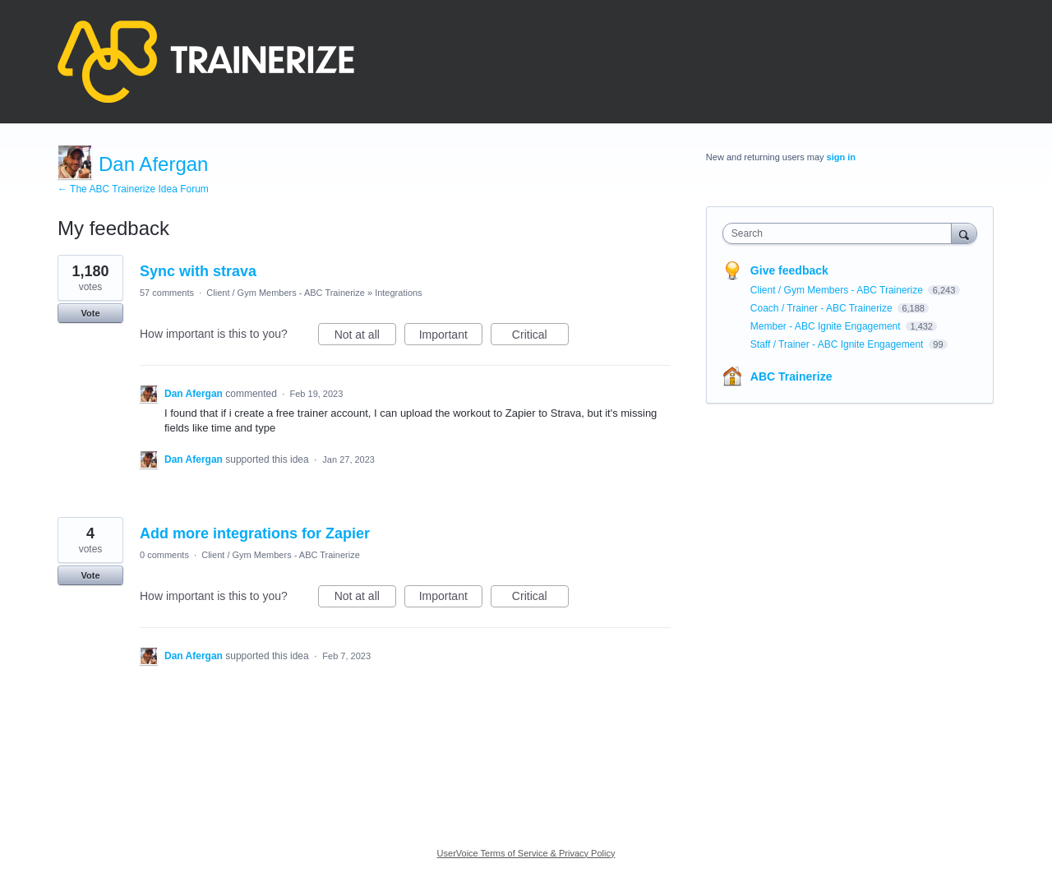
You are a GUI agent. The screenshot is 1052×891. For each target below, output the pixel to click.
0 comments (164, 555)
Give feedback (789, 270)
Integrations (398, 293)
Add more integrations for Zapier (255, 533)
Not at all (365, 337)
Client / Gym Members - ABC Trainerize (285, 293)
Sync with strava (198, 271)
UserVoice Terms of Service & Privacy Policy (526, 853)
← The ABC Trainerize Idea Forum (133, 189)
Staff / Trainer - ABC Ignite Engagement (838, 344)
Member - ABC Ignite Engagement (826, 326)
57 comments (167, 293)
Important (450, 337)
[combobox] (841, 233)
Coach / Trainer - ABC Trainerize (822, 308)
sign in (841, 157)
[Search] (964, 233)
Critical (540, 337)
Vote (90, 313)
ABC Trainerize (791, 376)
